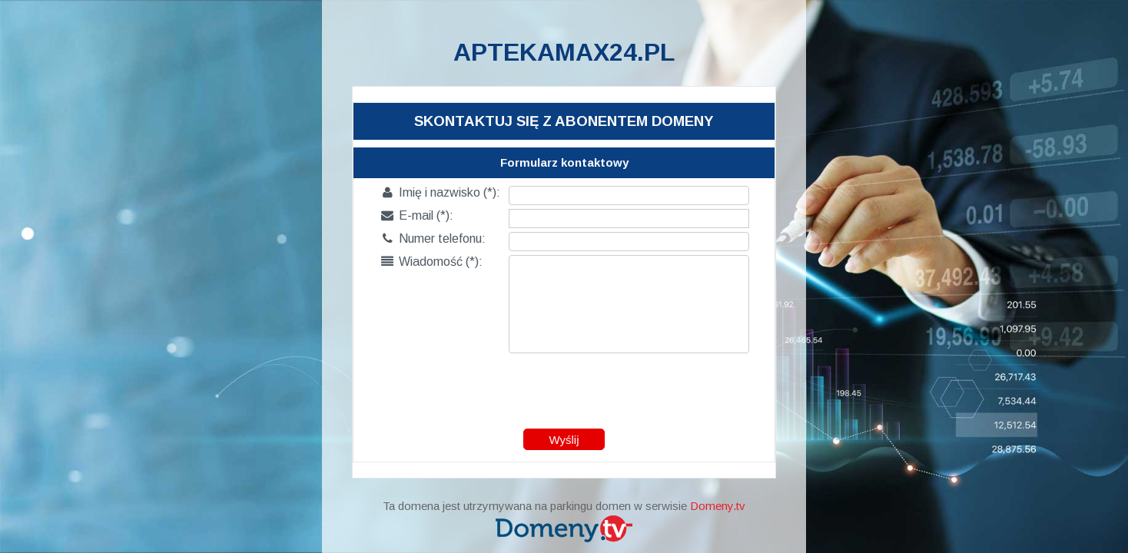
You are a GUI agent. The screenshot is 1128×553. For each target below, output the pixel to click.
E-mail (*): (417, 215)
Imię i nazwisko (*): (440, 192)
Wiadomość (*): (432, 261)
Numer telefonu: (433, 238)
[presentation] (565, 387)
